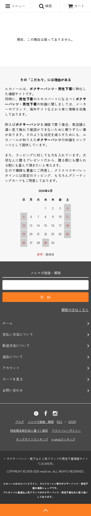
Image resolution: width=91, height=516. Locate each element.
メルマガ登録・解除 (41, 422)
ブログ (19, 422)
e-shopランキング (63, 439)
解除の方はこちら (75, 309)
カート (76, 5)
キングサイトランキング (32, 439)
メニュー (15, 6)
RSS (59, 422)
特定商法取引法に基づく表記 (29, 430)
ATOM (72, 422)
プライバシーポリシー (66, 430)
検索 (45, 6)
